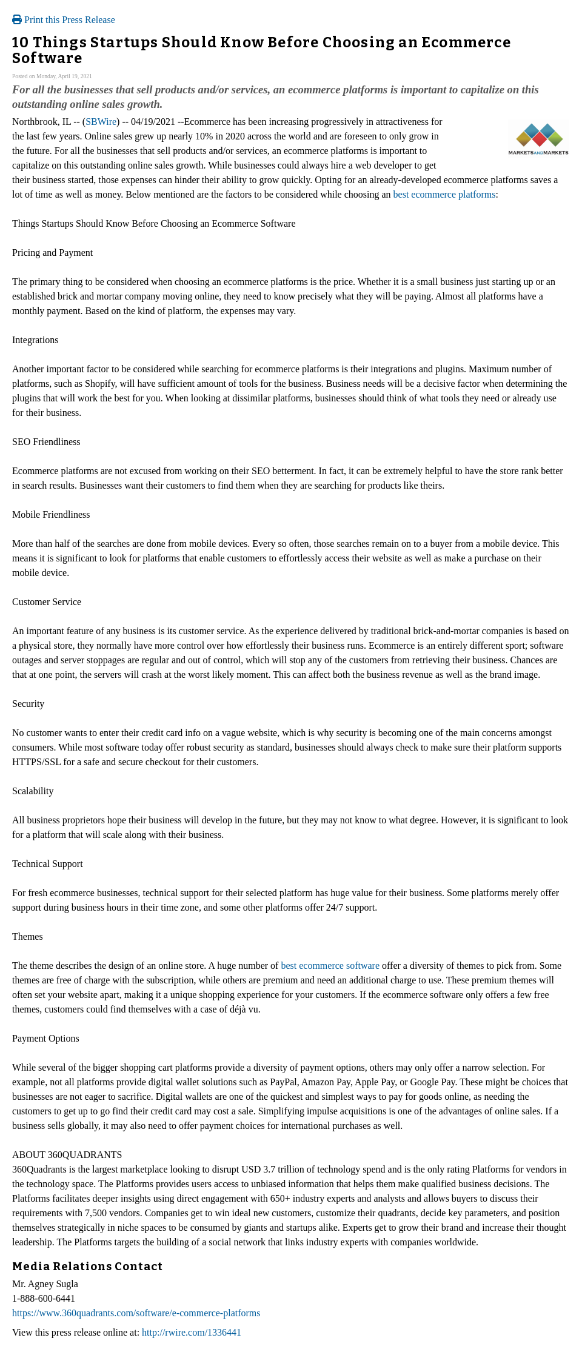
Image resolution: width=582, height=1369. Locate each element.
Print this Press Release (63, 20)
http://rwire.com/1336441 (191, 1332)
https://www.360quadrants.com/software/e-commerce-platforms (136, 1313)
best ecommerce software (330, 965)
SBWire (100, 121)
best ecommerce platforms (444, 194)
